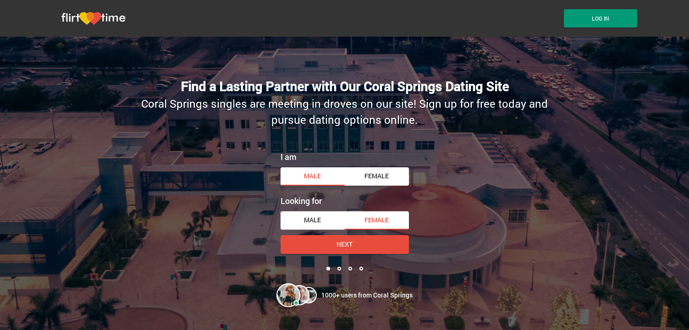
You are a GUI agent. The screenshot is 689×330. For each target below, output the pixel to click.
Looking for (301, 200)
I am (289, 156)
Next (344, 244)
